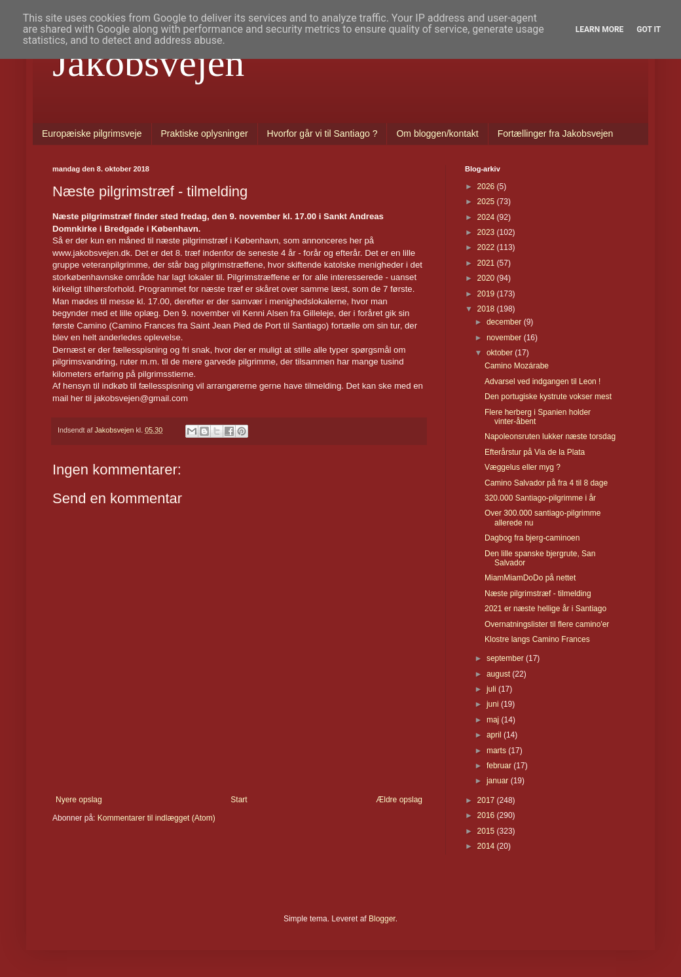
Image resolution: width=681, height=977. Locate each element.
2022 (487, 247)
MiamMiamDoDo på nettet (530, 577)
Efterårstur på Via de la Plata (535, 452)
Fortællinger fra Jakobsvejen (556, 133)
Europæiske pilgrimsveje (92, 133)
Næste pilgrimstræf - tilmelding (538, 593)
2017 (487, 800)
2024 (487, 217)
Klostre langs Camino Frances (537, 639)
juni (494, 704)
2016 (487, 815)
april (495, 734)
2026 (487, 186)
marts (497, 750)
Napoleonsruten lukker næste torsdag (550, 436)
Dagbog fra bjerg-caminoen (532, 537)
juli (492, 689)
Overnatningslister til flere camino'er (547, 624)
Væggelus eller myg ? (523, 467)
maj (494, 719)
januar (499, 780)
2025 (487, 201)
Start (238, 799)
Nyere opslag (79, 799)
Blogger (382, 918)
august (499, 674)
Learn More (600, 29)
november (505, 337)
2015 (487, 831)
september (506, 658)
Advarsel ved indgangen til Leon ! (542, 381)
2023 (487, 232)
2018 (487, 308)
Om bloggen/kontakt (437, 133)
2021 (487, 263)
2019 (487, 293)
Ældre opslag (399, 799)
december (505, 322)
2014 (487, 846)
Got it (648, 29)
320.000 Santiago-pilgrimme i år (540, 498)
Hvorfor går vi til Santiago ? (322, 133)
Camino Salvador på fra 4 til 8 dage (546, 483)
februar (500, 765)
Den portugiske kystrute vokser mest (548, 396)
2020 (487, 278)
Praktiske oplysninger (204, 133)
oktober (501, 352)
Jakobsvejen (148, 62)
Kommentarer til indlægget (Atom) (156, 818)
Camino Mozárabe (517, 365)
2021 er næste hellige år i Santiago (545, 608)
